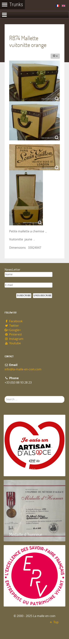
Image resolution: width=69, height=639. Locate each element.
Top (54, 622)
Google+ (13, 330)
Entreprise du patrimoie (29, 599)
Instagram (14, 339)
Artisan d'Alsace (22, 469)
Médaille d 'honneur (25, 534)
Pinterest (13, 334)
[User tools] (55, 56)
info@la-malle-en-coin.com (23, 369)
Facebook (13, 321)
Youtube (13, 343)
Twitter (12, 325)
